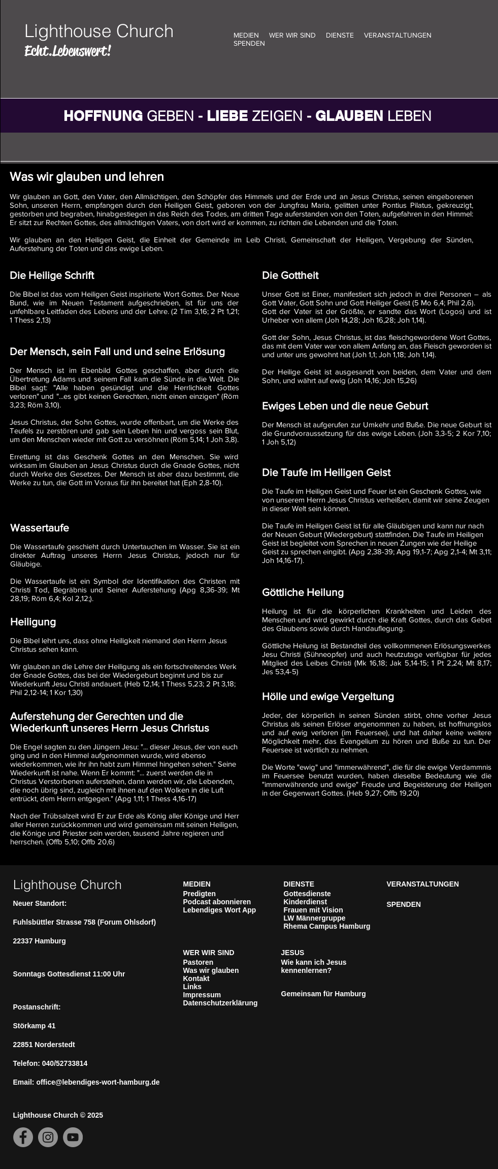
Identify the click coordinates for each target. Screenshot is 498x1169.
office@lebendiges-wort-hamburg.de (97, 1082)
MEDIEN (246, 35)
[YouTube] (73, 1137)
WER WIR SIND (292, 35)
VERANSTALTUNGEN (397, 35)
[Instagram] (48, 1137)
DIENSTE (340, 35)
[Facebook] (23, 1137)
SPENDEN (249, 43)
